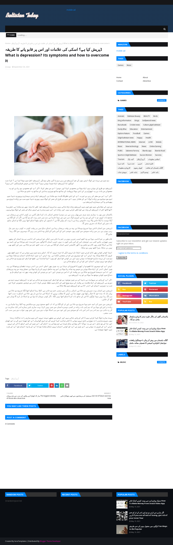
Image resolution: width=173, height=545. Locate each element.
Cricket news (135, 125)
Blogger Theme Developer (50, 541)
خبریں (140, 163)
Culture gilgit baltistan (151, 125)
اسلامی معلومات (154, 159)
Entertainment (146, 129)
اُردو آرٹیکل (15, 43)
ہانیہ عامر (133, 172)
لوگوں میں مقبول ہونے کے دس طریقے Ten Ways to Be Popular (148, 527)
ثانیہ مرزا (121, 163)
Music (129, 65)
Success (158, 155)
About (145, 77)
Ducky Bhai (122, 129)
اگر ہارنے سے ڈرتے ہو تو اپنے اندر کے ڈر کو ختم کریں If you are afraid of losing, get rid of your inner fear (148, 515)
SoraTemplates (20, 541)
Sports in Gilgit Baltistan (127, 155)
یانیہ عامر (155, 172)
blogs (137, 120)
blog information (124, 120)
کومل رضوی (138, 168)
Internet (142, 142)
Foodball (136, 133)
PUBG (120, 150)
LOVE (151, 142)
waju (9, 67)
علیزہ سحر (149, 163)
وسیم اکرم (144, 172)
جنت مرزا (131, 163)
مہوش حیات (122, 172)
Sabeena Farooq (132, 150)
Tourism (121, 159)
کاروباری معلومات (124, 168)
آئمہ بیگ (131, 159)
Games (120, 65)
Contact (119, 81)
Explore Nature (124, 133)
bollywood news (149, 120)
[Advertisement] (58, 91)
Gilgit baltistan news (126, 138)
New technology (132, 146)
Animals (121, 116)
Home (7, 43)
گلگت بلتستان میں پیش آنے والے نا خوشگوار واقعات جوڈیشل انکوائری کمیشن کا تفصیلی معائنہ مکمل (148, 341)
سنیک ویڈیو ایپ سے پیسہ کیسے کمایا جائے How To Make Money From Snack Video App (147, 329)
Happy (139, 138)
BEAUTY (147, 116)
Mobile (158, 142)
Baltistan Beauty (134, 116)
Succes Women (146, 155)
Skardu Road (160, 150)
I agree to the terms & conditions (133, 253)
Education (134, 129)
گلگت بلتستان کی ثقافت (154, 168)
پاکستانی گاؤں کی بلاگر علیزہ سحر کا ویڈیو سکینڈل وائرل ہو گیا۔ (148, 318)
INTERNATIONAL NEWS (126, 142)
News (144, 146)
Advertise (147, 81)
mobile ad (71, 9)
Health (148, 138)
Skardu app (146, 150)
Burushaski (122, 125)
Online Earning (155, 146)
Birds (155, 116)
